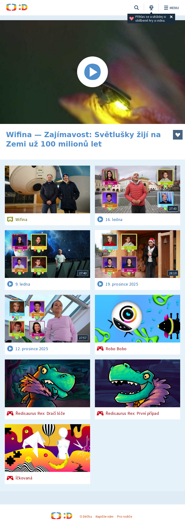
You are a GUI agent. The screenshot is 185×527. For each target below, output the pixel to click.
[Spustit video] (92, 72)
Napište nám (104, 516)
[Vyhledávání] (136, 7)
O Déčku (86, 516)
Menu (170, 7)
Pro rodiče (124, 516)
